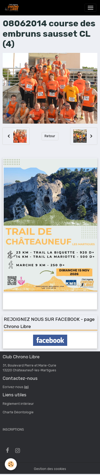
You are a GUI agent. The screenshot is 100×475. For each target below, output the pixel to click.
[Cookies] (11, 464)
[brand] (12, 8)
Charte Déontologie (18, 412)
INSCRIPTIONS (13, 429)
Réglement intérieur (18, 404)
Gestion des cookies (50, 469)
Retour (50, 136)
